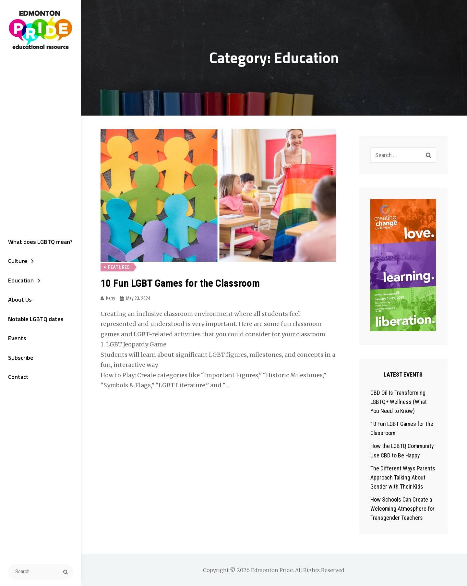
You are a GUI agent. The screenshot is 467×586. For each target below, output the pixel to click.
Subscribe (20, 357)
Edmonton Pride (272, 570)
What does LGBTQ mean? (40, 241)
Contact (18, 376)
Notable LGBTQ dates (36, 319)
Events (17, 338)
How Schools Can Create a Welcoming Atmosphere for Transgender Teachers (402, 508)
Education (21, 280)
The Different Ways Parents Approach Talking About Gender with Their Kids (402, 477)
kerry (110, 298)
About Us (20, 299)
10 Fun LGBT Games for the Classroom (180, 283)
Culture (17, 260)
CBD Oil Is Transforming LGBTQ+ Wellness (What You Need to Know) (398, 401)
